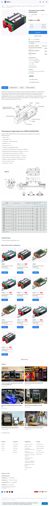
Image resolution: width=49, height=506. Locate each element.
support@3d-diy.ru (5, 482)
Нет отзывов (34, 14)
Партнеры (15, 448)
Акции (2, 446)
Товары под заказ (40, 448)
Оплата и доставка (30, 87)
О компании (15, 444)
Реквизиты (15, 446)
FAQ (25, 469)
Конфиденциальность (5, 499)
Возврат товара (28, 446)
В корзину (37, 32)
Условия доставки (40, 446)
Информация (28, 441)
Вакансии (15, 452)
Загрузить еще (24, 359)
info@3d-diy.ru (4, 477)
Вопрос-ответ (39, 454)
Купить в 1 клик (38, 35)
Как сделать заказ (40, 452)
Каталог (3, 448)
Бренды (3, 444)
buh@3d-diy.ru (4, 484)
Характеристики (13, 87)
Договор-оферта (28, 467)
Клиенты (15, 450)
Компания (15, 441)
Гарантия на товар (29, 444)
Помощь (38, 441)
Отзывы (21, 87)
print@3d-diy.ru (4, 480)
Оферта (13, 499)
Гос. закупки (39, 450)
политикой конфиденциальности (25, 504)
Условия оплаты (39, 444)
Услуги (2, 450)
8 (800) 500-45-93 (5, 475)
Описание (5, 87)
